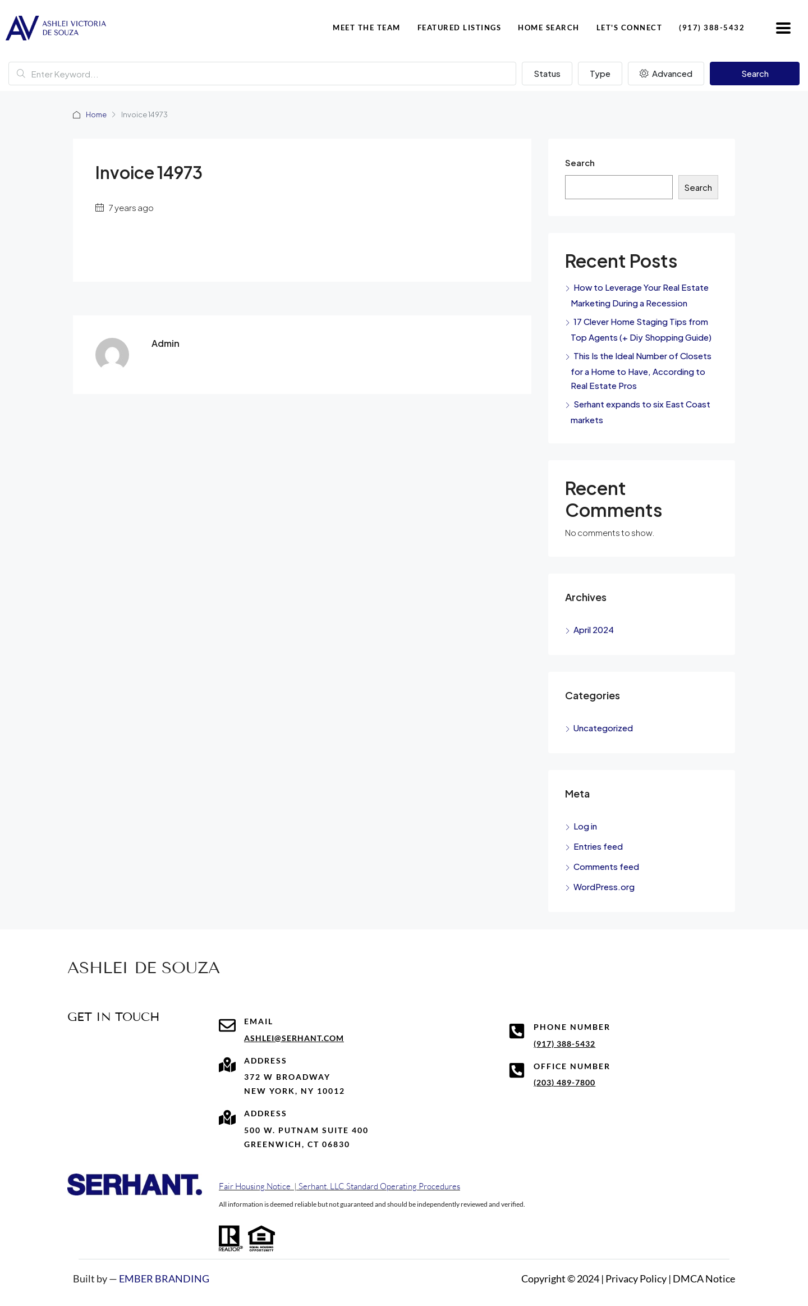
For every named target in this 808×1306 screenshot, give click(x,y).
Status (547, 73)
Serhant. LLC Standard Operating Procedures (379, 1186)
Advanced (666, 73)
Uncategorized (603, 727)
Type (600, 73)
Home (97, 114)
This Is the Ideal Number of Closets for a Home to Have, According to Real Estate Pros (641, 370)
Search (755, 73)
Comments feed (606, 866)
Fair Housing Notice (255, 1186)
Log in (585, 826)
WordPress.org (604, 886)
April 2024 (593, 629)
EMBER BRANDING (164, 1278)
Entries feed (598, 846)
